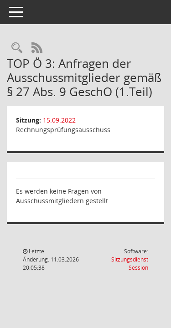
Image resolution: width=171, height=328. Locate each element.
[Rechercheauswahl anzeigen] (17, 48)
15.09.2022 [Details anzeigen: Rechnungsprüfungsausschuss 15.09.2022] (59, 120)
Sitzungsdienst (129, 264)
